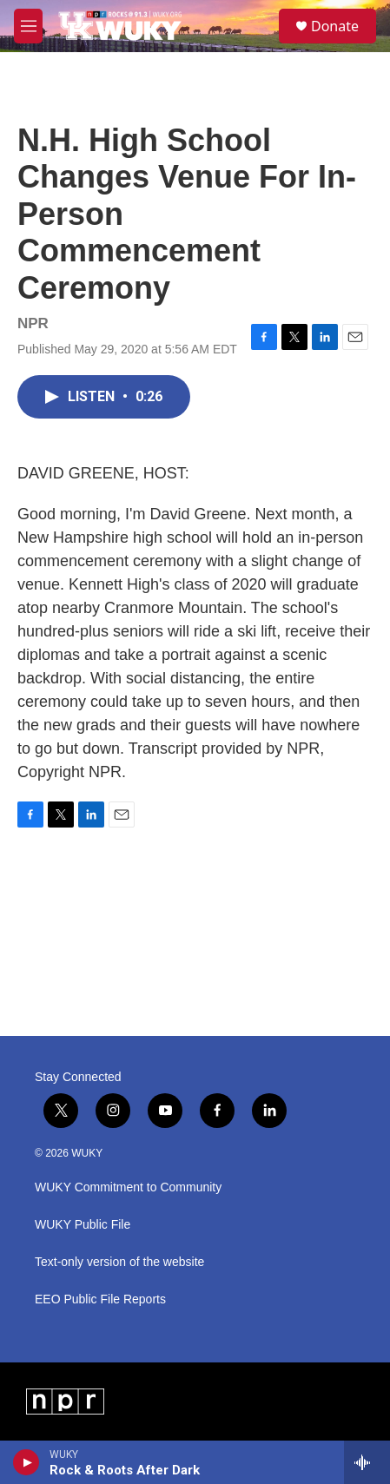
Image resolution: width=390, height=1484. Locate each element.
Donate (335, 26)
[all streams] (367, 1462)
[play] (26, 1462)
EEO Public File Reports (100, 1299)
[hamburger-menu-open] (28, 26)
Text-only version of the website (119, 1262)
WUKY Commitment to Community (128, 1187)
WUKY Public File (82, 1224)
